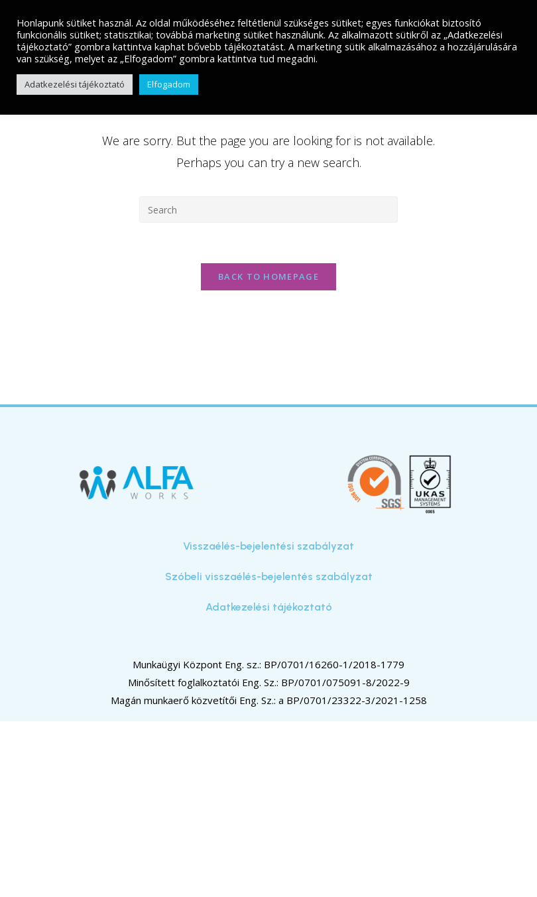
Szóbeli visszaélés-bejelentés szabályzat (269, 576)
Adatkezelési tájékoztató (269, 607)
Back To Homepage (268, 276)
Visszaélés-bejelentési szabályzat (268, 546)
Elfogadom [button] (168, 84)
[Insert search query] (268, 209)
